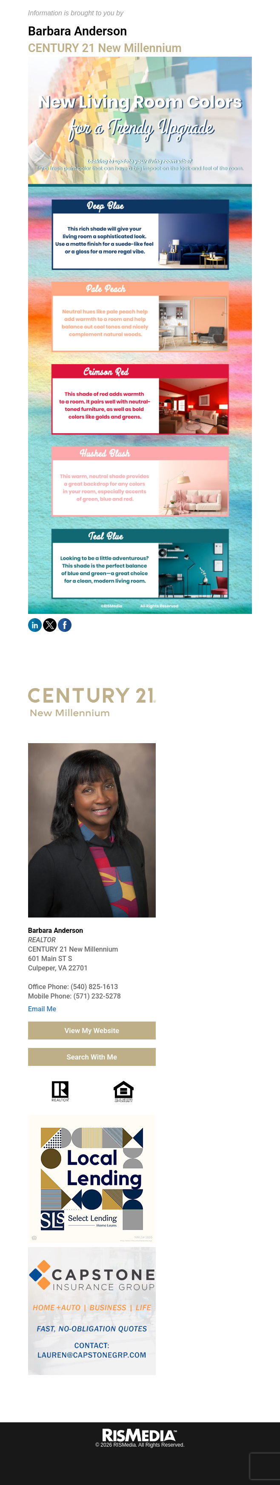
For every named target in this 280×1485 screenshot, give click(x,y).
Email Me (42, 1009)
